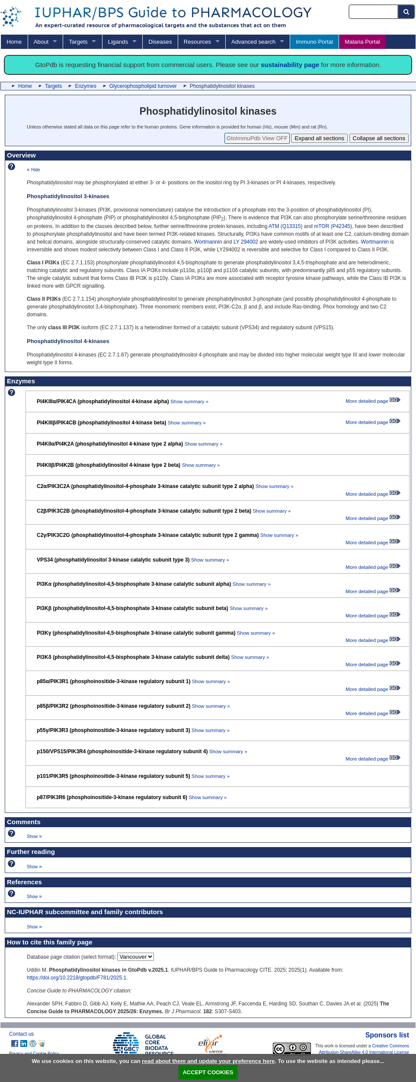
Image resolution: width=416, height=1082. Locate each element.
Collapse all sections (379, 138)
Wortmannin (208, 242)
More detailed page (373, 401)
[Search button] (406, 11)
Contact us (21, 1034)
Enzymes (85, 86)
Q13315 (291, 226)
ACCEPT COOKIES (207, 1072)
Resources (197, 42)
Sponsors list (387, 1035)
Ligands (118, 42)
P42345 (341, 226)
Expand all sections (319, 138)
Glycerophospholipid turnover (143, 86)
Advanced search (253, 42)
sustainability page (290, 64)
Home (14, 42)
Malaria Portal (362, 42)
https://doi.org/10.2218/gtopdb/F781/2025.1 (76, 978)
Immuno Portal (314, 42)
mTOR (321, 226)
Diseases (160, 42)
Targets (78, 42)
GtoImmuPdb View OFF (257, 138)
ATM (274, 226)
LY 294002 (246, 242)
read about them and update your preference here (208, 1061)
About (41, 42)
